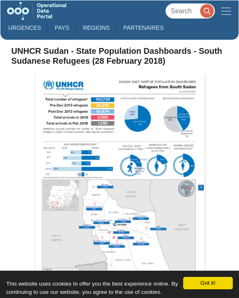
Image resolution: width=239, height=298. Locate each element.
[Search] (190, 11)
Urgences (24, 27)
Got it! (208, 283)
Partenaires (143, 27)
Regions (96, 27)
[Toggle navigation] (226, 11)
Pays (62, 27)
